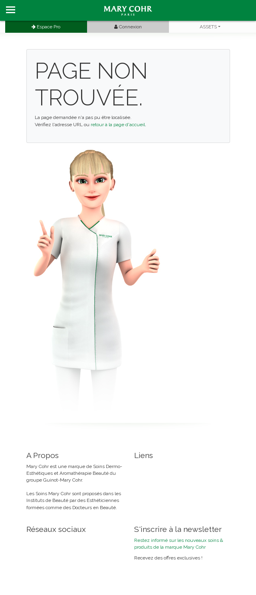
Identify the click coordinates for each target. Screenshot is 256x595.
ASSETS (208, 27)
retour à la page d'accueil (118, 124)
